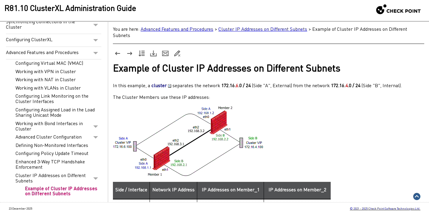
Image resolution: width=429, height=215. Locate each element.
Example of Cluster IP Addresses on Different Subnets (61, 191)
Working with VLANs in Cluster (48, 88)
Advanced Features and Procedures (53, 53)
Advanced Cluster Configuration (58, 137)
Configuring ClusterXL (53, 40)
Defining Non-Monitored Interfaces (51, 145)
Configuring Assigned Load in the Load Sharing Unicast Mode (55, 113)
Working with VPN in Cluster (45, 72)
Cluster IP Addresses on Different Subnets (58, 178)
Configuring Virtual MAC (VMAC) (49, 63)
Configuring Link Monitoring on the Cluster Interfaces (51, 99)
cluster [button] (161, 86)
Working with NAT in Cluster (45, 80)
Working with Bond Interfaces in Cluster (58, 126)
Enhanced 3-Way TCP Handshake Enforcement (50, 165)
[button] (95, 25)
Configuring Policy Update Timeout (51, 153)
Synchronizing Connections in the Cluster (53, 25)
